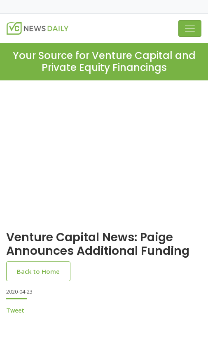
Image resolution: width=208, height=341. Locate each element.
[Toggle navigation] (189, 28)
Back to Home (38, 271)
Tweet (15, 310)
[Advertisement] (104, 162)
